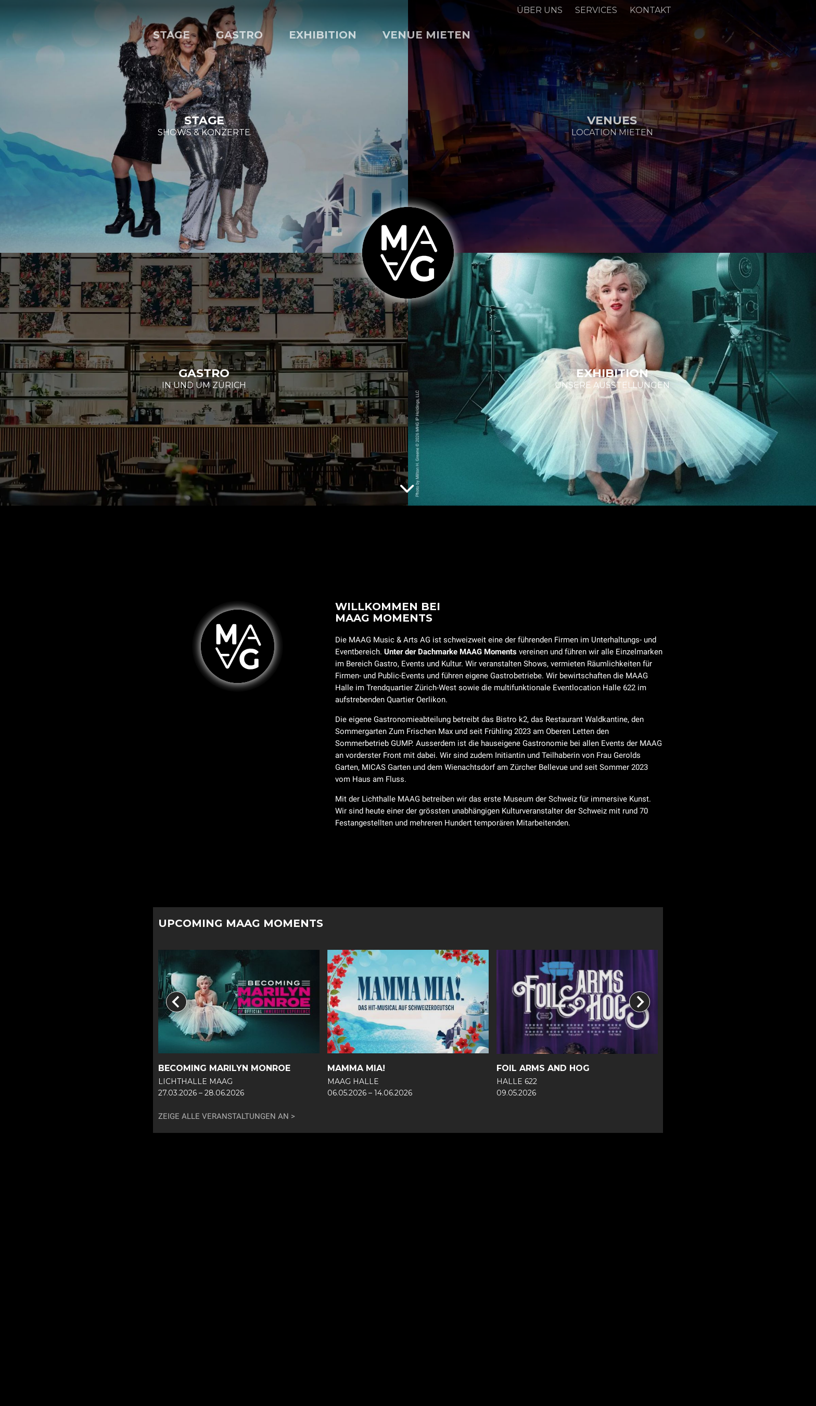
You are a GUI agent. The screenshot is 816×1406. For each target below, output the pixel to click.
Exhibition (322, 35)
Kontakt (650, 10)
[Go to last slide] (176, 1001)
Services (596, 10)
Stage (171, 35)
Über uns (540, 10)
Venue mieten (426, 35)
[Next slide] (639, 1001)
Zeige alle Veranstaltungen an (223, 1116)
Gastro (239, 35)
